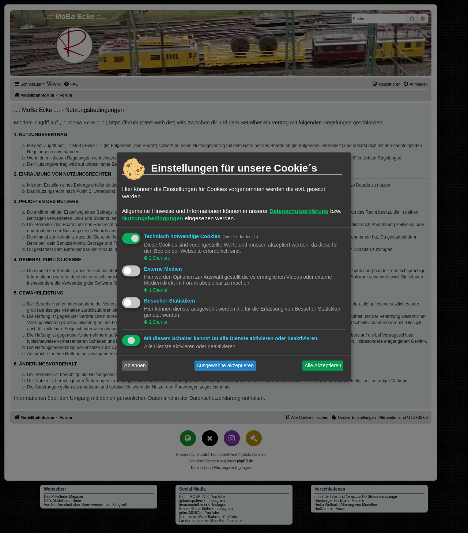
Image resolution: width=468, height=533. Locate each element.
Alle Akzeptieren (323, 365)
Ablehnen (135, 365)
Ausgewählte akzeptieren (225, 365)
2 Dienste (158, 258)
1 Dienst (157, 290)
